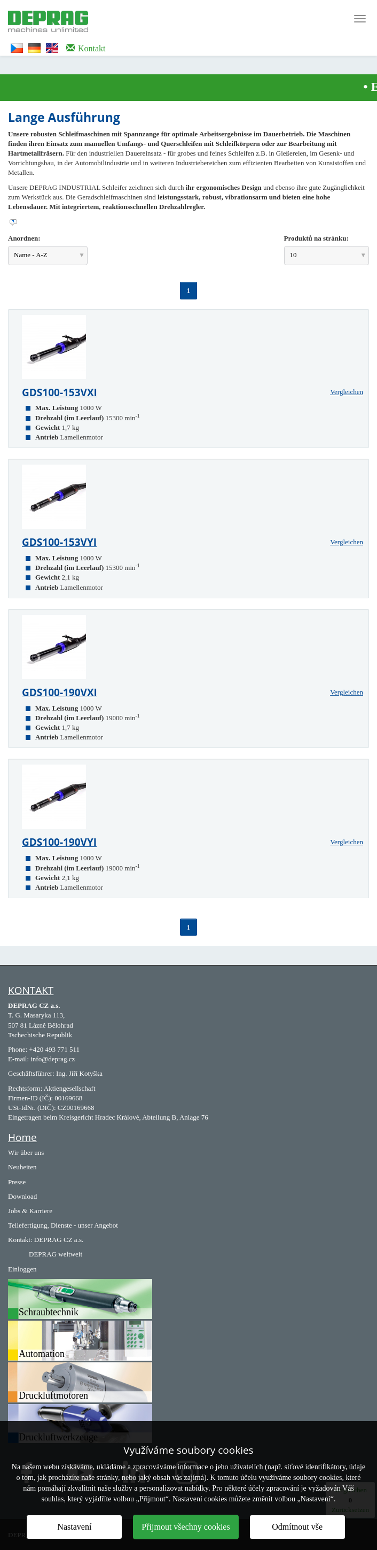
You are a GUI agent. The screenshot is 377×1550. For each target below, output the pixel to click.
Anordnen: (24, 238)
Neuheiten (22, 1167)
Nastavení (74, 1526)
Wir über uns (26, 1152)
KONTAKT (30, 990)
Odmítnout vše (297, 1526)
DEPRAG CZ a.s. (58, 1240)
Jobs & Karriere (30, 1211)
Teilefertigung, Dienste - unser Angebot (63, 1225)
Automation (42, 1353)
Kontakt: (20, 1240)
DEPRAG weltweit (55, 1254)
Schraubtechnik (48, 1312)
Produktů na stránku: (316, 238)
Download (22, 1196)
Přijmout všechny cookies (186, 1526)
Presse (17, 1182)
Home (22, 1137)
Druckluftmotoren (53, 1395)
